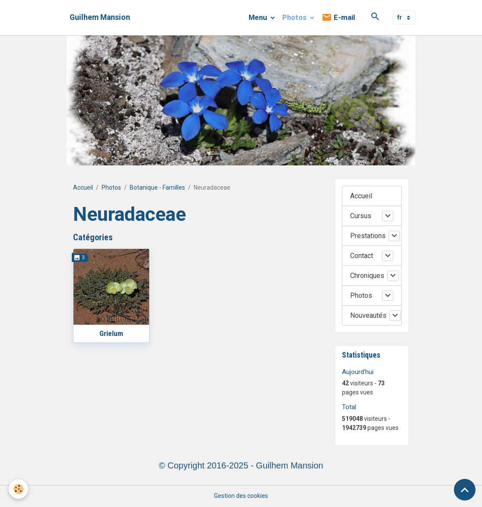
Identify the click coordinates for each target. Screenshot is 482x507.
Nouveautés (368, 315)
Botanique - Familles (157, 187)
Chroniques (367, 275)
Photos (295, 17)
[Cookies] (18, 489)
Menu (259, 17)
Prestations (368, 236)
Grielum (111, 333)
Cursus (360, 216)
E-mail (338, 17)
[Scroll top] (465, 490)
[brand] (100, 17)
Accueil (83, 187)
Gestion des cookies (241, 495)
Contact (361, 256)
